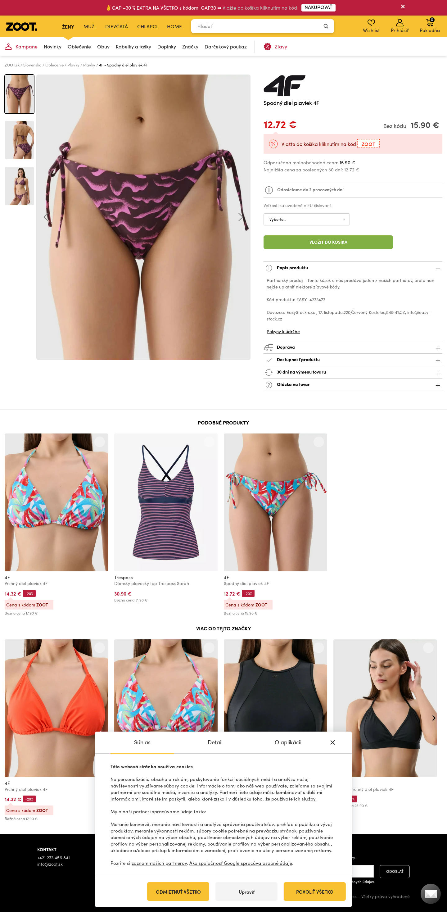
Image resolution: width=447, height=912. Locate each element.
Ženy (68, 26)
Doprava (353, 347)
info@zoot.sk (50, 864)
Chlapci (147, 26)
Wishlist (371, 26)
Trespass (123, 577)
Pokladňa (430, 24)
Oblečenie (79, 46)
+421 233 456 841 (53, 857)
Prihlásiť (400, 26)
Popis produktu (353, 268)
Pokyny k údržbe (283, 331)
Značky (190, 46)
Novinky (52, 46)
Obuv (103, 46)
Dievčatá (116, 26)
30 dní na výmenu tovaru (353, 372)
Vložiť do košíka (328, 242)
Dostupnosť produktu (353, 360)
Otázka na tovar (353, 384)
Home (174, 26)
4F (7, 577)
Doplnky (166, 46)
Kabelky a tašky (133, 46)
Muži (90, 26)
